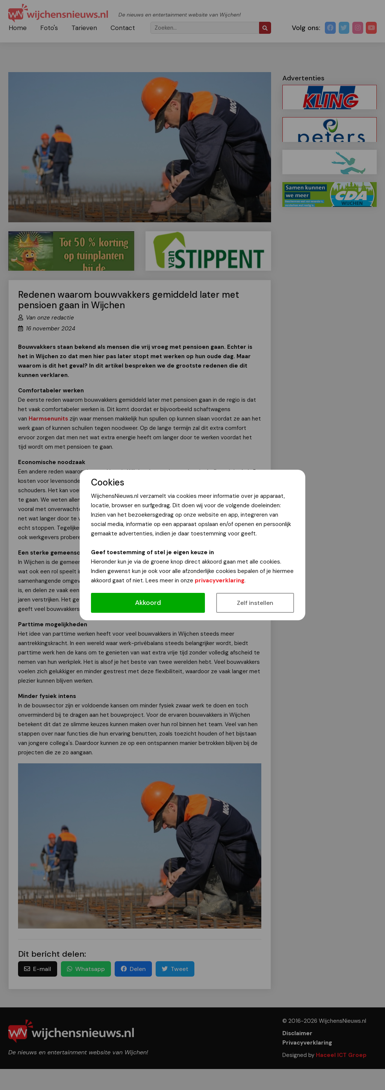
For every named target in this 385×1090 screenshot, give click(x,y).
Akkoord (148, 602)
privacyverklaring (219, 580)
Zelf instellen (255, 603)
